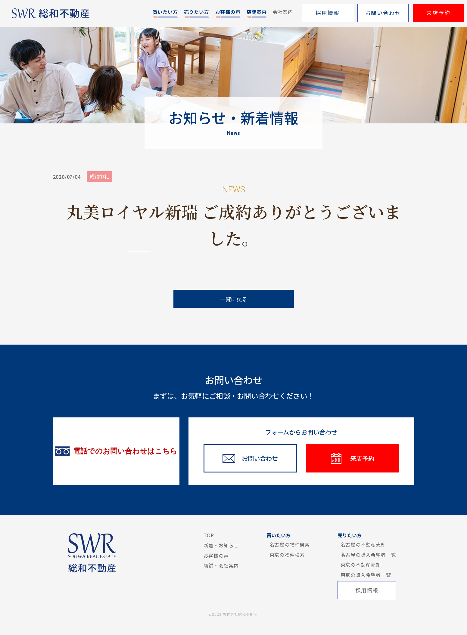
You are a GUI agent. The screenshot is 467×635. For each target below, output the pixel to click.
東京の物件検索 (287, 554)
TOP (209, 535)
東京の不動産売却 (361, 564)
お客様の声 (216, 555)
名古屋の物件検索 (289, 544)
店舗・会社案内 (221, 565)
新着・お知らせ (221, 545)
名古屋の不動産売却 (363, 544)
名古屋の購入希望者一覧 (368, 554)
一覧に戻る (233, 299)
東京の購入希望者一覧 (366, 574)
